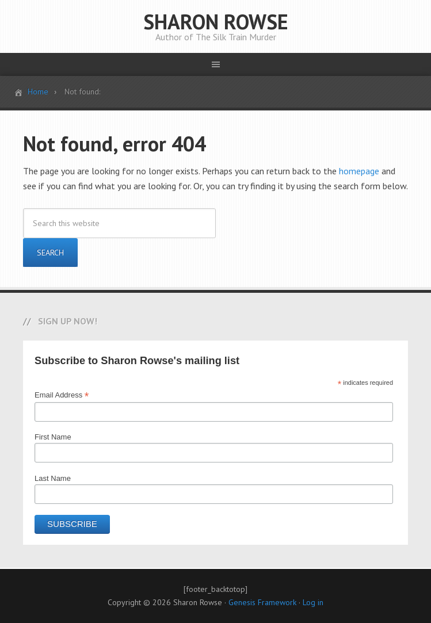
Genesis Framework (262, 602)
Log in (313, 602)
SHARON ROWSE (215, 21)
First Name (53, 437)
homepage (359, 171)
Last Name (53, 478)
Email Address (62, 395)
